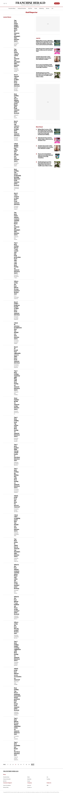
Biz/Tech (30, 8)
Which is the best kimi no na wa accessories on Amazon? (17, 674)
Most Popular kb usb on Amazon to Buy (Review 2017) (16, 403)
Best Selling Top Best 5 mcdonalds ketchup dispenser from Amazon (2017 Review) (17, 177)
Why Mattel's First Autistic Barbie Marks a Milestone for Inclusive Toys (44, 50)
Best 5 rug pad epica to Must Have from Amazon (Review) (17, 80)
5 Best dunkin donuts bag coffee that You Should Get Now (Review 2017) (16, 152)
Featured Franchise (22, 8)
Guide (35, 8)
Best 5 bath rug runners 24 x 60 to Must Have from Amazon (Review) (17, 128)
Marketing (41, 8)
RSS (47, 785)
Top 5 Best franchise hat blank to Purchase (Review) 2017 (17, 748)
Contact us (29, 787)
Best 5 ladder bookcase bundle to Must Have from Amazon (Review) (17, 308)
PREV (4, 764)
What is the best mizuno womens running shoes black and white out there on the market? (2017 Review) (16, 576)
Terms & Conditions (7, 785)
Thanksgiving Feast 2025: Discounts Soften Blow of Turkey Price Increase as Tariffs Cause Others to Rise (44, 74)
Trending (48, 779)
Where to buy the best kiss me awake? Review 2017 (16, 627)
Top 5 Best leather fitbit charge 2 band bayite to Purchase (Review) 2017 (17, 452)
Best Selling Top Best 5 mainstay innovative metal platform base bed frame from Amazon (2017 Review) (17, 699)
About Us (29, 785)
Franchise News (12, 8)
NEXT (32, 764)
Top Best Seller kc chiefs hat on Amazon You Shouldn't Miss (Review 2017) (17, 547)
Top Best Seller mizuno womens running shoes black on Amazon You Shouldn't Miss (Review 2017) (17, 224)
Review (47, 8)
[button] (4, 3)
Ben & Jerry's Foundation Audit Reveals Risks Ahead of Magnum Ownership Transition (44, 66)
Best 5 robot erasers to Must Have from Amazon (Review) (17, 198)
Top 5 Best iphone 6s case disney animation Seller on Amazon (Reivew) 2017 (17, 726)
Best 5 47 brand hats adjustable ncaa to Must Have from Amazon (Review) (17, 355)
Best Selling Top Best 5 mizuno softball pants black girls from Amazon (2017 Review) (16, 103)
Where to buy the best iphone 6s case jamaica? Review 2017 (17, 287)
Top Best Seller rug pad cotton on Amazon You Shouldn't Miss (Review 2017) (17, 58)
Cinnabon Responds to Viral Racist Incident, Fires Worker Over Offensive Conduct (43, 58)
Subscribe (57, 3)
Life (52, 8)
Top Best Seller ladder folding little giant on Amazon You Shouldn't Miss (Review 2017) (17, 31)
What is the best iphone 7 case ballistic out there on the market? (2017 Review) (16, 605)
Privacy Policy (5, 787)
